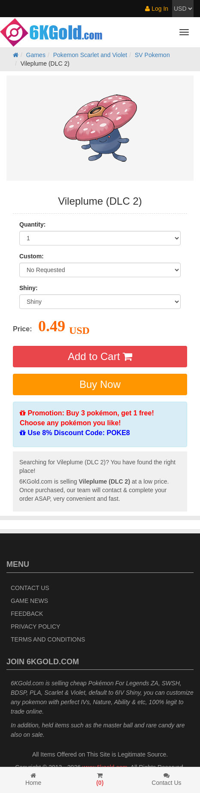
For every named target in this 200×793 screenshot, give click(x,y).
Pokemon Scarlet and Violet (90, 54)
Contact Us (30, 587)
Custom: (31, 256)
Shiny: (28, 288)
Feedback (27, 613)
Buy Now (100, 384)
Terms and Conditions (48, 639)
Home (33, 779)
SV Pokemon (152, 54)
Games (35, 54)
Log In (156, 8)
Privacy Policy (35, 626)
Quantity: (32, 224)
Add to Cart (100, 356)
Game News (29, 600)
